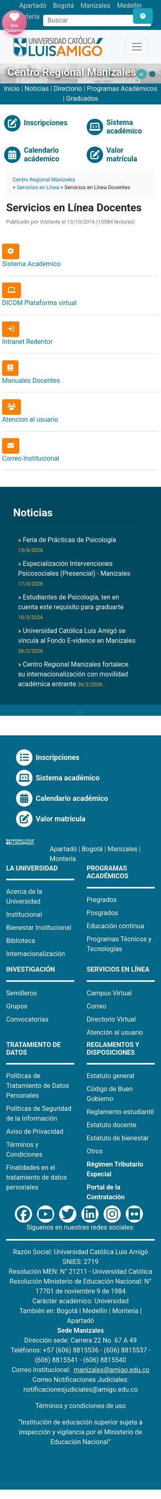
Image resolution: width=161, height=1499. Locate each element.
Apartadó (32, 5)
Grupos (17, 1006)
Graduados (82, 98)
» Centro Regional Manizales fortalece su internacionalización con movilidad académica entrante (73, 674)
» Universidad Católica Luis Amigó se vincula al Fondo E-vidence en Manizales (77, 640)
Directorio (69, 89)
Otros (95, 1151)
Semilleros (21, 993)
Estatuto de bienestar (118, 1138)
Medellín (129, 5)
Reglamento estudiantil (120, 1112)
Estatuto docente (111, 1125)
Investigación (30, 969)
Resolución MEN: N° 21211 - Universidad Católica (80, 1271)
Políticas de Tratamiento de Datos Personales (37, 1085)
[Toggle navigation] (136, 46)
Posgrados (102, 913)
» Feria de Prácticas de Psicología (67, 544)
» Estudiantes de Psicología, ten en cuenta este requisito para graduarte (71, 606)
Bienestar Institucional (38, 928)
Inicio (11, 89)
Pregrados (102, 900)
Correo (96, 1006)
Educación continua (115, 926)
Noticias (37, 89)
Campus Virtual (109, 993)
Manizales (95, 5)
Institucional (24, 914)
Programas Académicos (122, 89)
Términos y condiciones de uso (80, 1406)
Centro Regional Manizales (44, 179)
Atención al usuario (115, 1032)
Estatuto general (110, 1076)
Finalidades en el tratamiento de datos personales (36, 1177)
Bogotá (63, 5)
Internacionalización (35, 954)
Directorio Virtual (111, 1019)
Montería (63, 859)
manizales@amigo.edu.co (111, 1370)
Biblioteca (20, 941)
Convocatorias (27, 1019)
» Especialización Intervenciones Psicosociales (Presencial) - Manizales (74, 573)
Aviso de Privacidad (34, 1131)
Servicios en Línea (38, 187)
